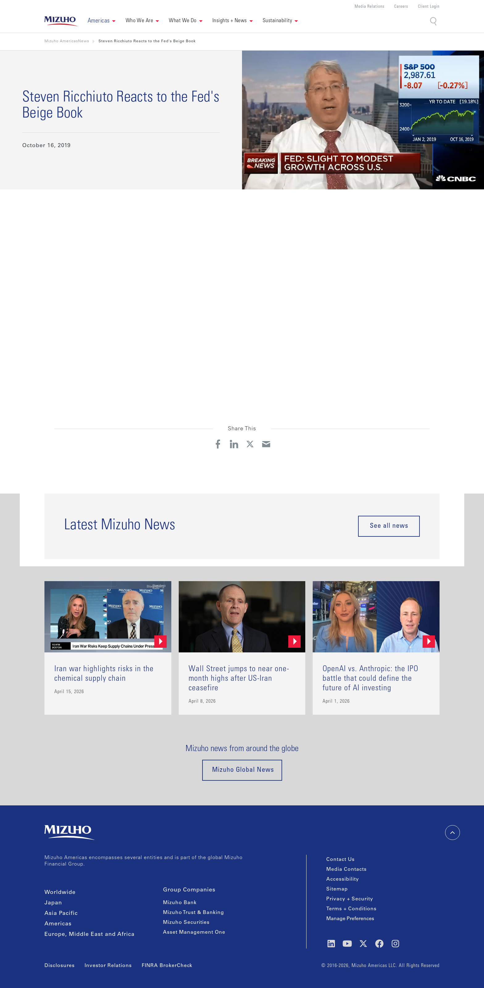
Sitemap (337, 889)
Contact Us (340, 859)
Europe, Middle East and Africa (89, 934)
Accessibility (342, 879)
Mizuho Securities (186, 922)
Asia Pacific (61, 913)
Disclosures (59, 965)
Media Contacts (346, 869)
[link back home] (61, 21)
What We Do (183, 21)
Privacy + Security (349, 899)
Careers (401, 7)
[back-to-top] (452, 832)
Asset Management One (194, 932)
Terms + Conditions (351, 909)
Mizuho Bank (180, 902)
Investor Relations (108, 965)
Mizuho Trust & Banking (193, 912)
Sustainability (277, 21)
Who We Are (139, 21)
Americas (58, 924)
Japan (53, 903)
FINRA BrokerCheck (167, 965)
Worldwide (60, 892)
